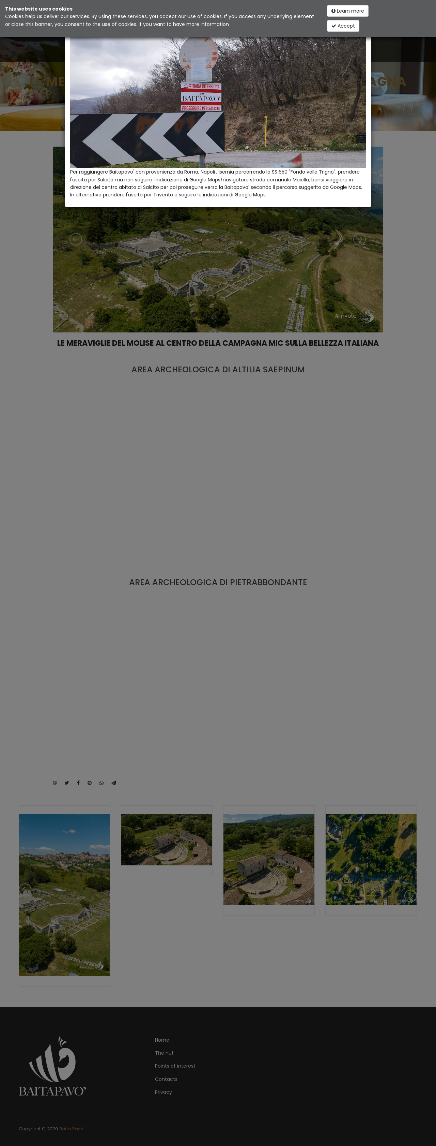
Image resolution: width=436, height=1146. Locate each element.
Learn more (347, 11)
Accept (343, 26)
